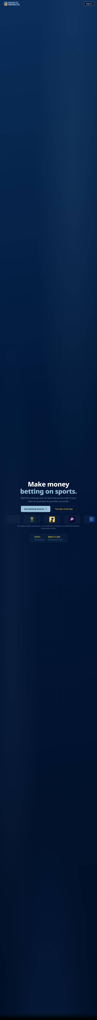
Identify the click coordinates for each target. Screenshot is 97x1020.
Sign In (89, 3)
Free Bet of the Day (64, 509)
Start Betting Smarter (35, 509)
